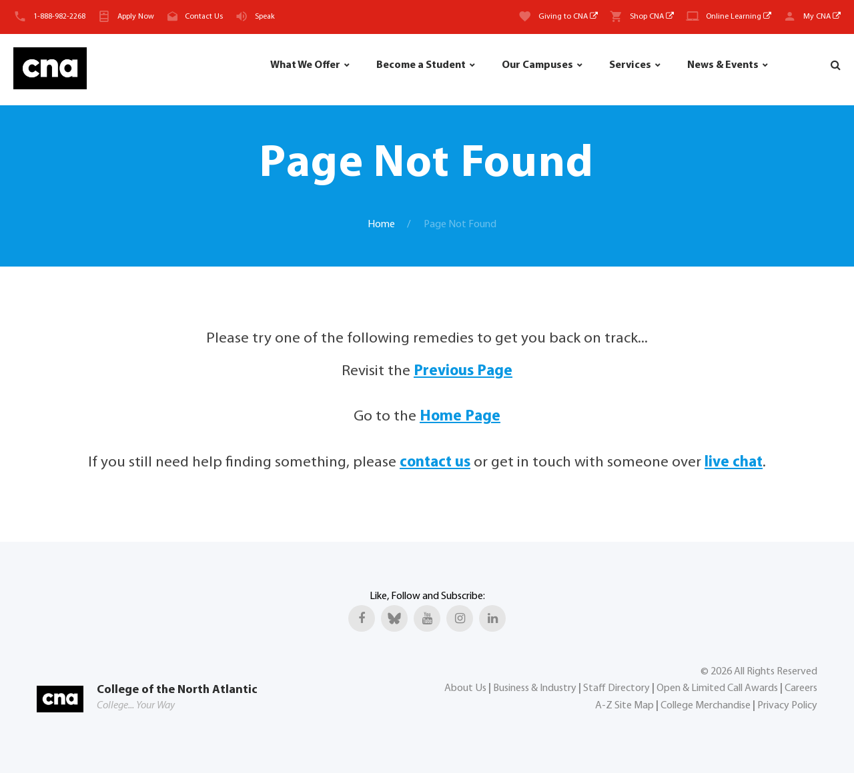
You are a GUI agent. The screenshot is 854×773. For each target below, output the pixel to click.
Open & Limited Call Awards (717, 688)
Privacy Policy (787, 705)
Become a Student (421, 65)
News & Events (723, 65)
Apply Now (135, 17)
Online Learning (738, 17)
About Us (465, 688)
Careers (801, 688)
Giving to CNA (568, 17)
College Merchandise (706, 705)
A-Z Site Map (624, 705)
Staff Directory (616, 688)
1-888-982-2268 (59, 17)
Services (630, 65)
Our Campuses (537, 65)
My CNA (822, 17)
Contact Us (204, 17)
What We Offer (305, 65)
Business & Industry (534, 688)
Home (381, 224)
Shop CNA (652, 17)
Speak (265, 17)
